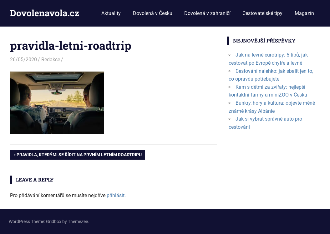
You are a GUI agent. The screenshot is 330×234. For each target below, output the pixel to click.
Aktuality (111, 13)
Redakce (50, 59)
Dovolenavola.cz (44, 13)
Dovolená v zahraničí (207, 13)
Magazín (304, 13)
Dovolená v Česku (152, 13)
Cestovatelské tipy (262, 13)
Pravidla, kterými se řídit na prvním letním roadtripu (79, 155)
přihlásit (115, 195)
